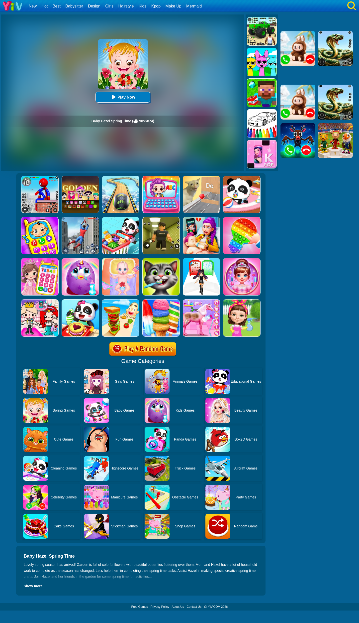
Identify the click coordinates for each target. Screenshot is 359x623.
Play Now (122, 97)
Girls (109, 6)
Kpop (156, 6)
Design (94, 6)
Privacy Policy (160, 607)
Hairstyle (126, 6)
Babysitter (74, 6)
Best (57, 6)
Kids (142, 6)
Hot (44, 6)
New (33, 6)
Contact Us (194, 607)
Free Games (139, 607)
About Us (178, 607)
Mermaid (194, 6)
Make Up (173, 6)
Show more (33, 586)
